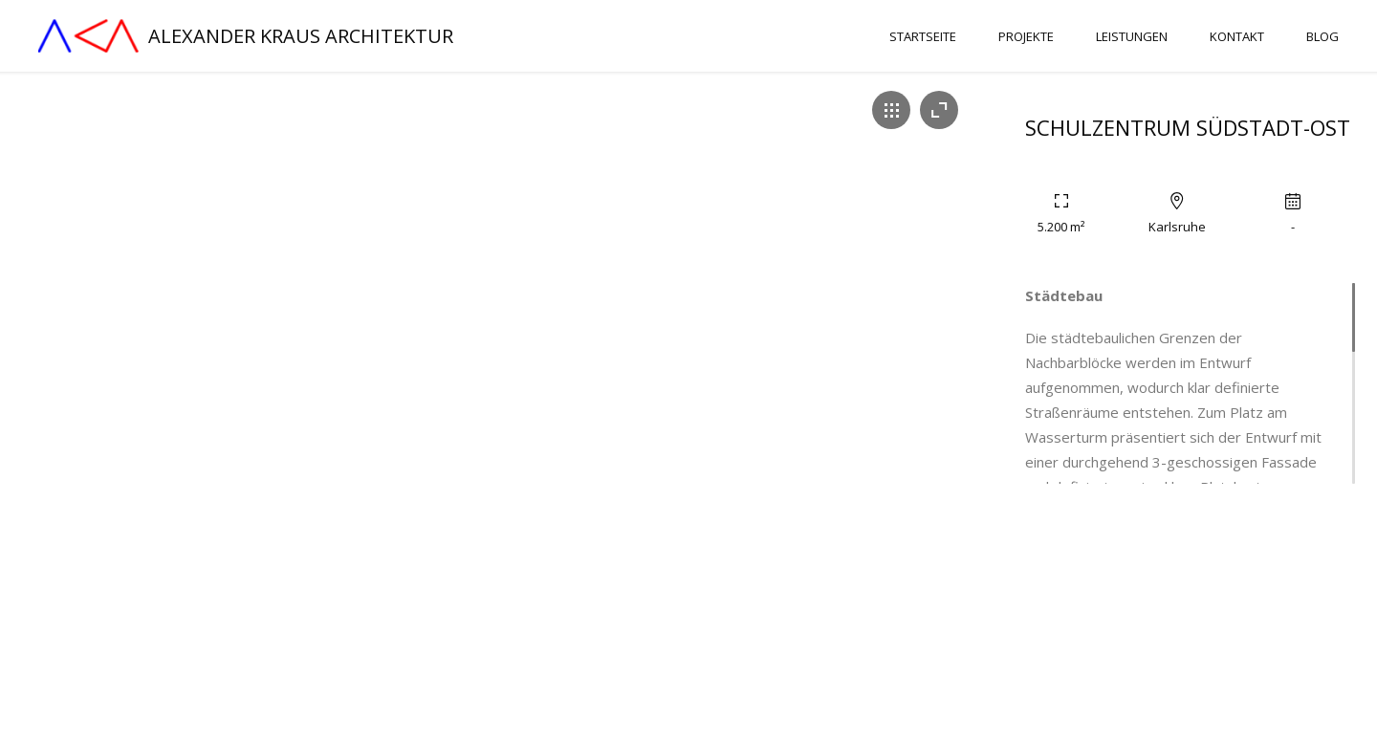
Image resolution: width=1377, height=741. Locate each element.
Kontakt (1237, 37)
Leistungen (1132, 37)
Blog (1322, 37)
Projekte (1026, 37)
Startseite (922, 37)
